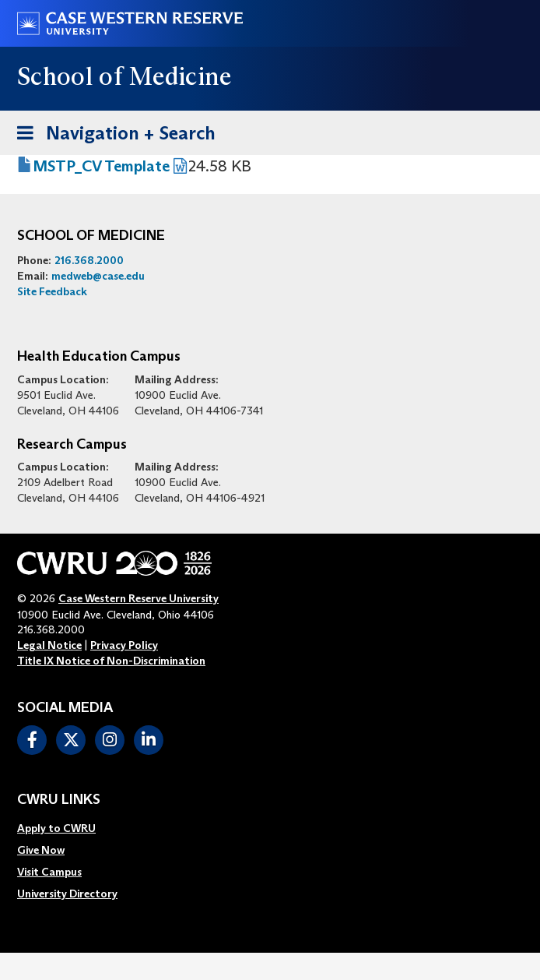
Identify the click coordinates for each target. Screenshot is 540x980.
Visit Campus (49, 872)
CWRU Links (58, 800)
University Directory (67, 894)
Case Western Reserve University (138, 598)
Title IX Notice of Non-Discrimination (111, 661)
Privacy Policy (124, 645)
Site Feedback (52, 291)
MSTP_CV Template (101, 166)
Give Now (41, 850)
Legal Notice (49, 645)
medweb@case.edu (98, 276)
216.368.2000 (89, 260)
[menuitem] (67, 828)
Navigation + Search (111, 130)
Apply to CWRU (56, 828)
